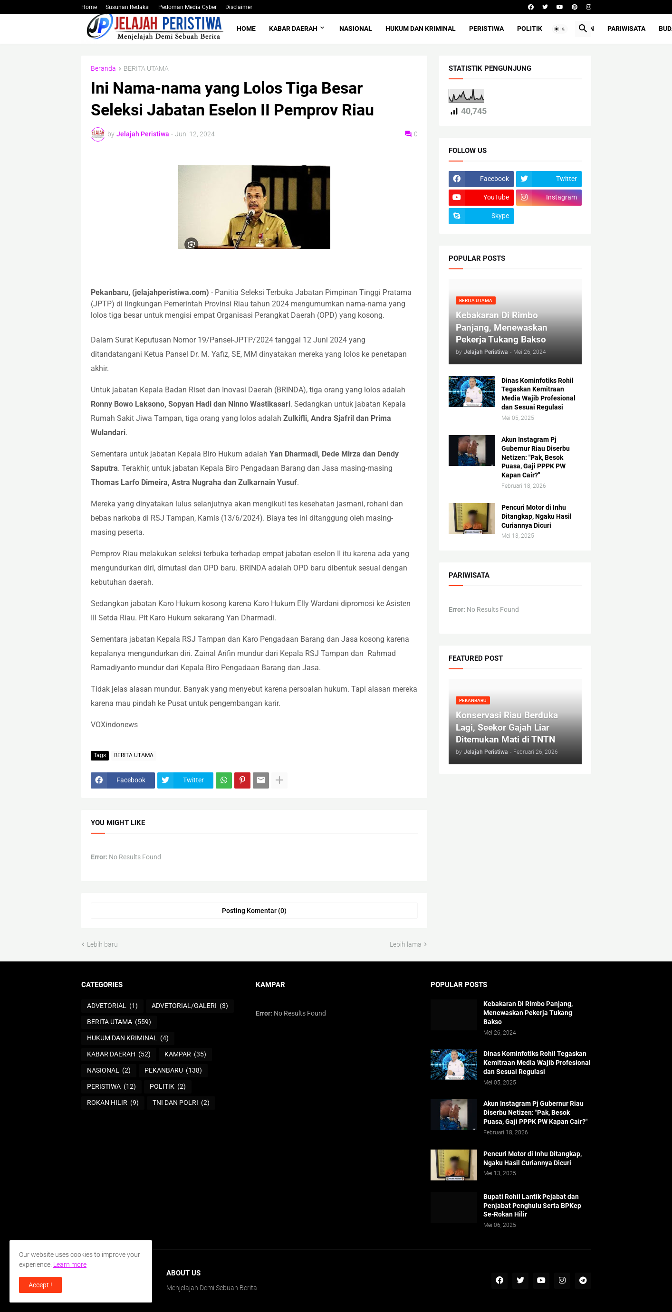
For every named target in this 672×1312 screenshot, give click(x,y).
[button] (560, 29)
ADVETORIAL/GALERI (190, 1006)
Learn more (69, 1264)
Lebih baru (102, 944)
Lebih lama (406, 944)
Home (89, 7)
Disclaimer (238, 7)
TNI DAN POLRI (181, 1103)
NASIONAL (355, 28)
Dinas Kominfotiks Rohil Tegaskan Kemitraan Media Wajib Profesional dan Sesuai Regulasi (538, 394)
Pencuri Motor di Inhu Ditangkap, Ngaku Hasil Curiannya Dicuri (536, 516)
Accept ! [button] (40, 1285)
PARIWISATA (626, 28)
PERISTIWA (486, 28)
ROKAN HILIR (113, 1103)
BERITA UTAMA (146, 68)
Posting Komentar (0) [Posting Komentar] (254, 910)
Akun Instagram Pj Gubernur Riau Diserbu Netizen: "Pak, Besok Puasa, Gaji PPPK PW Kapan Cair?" (535, 457)
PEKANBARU (173, 1070)
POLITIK (529, 28)
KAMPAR (185, 1054)
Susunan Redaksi (128, 7)
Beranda (103, 68)
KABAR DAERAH (293, 28)
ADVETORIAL (112, 1006)
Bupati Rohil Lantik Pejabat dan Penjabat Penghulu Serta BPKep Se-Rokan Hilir (532, 1205)
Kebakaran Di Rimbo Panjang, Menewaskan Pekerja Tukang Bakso (528, 1013)
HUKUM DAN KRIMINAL (420, 28)
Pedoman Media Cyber (187, 7)
